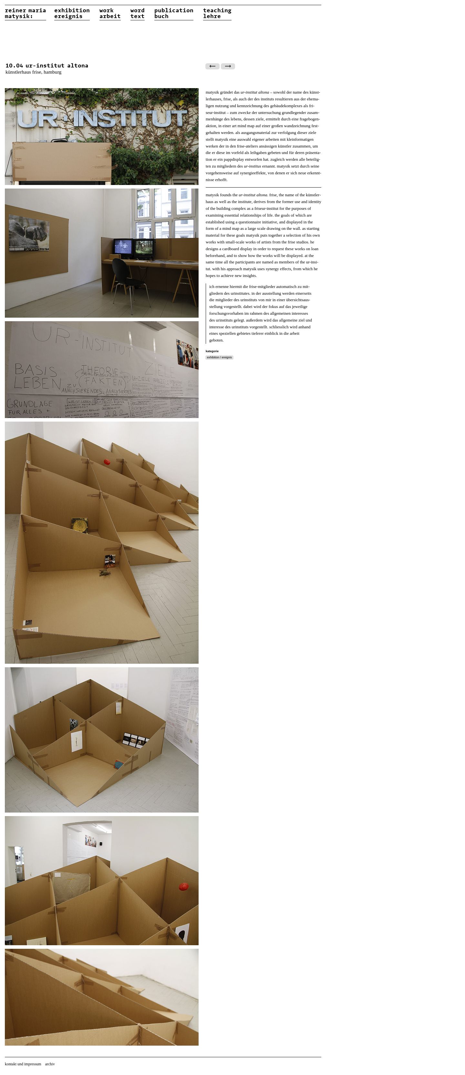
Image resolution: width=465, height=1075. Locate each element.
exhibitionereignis (72, 13)
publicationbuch (173, 13)
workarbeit (110, 13)
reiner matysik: (25, 13)
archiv (50, 1064)
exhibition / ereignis (219, 357)
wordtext (137, 13)
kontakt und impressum (23, 1064)
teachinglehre (217, 13)
